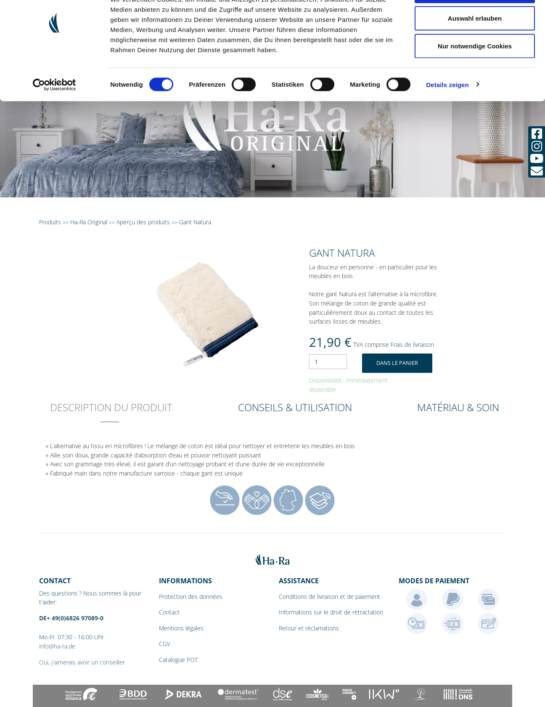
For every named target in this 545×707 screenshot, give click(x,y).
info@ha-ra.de (57, 646)
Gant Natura (195, 222)
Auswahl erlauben (475, 49)
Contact (169, 612)
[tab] (111, 413)
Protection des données (190, 597)
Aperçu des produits (143, 222)
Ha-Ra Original (89, 222)
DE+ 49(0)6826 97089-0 (71, 618)
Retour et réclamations (309, 628)
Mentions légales (181, 628)
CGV (164, 644)
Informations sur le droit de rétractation (331, 612)
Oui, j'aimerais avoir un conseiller (82, 662)
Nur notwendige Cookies (475, 77)
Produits (50, 222)
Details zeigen (447, 116)
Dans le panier (397, 363)
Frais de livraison (412, 344)
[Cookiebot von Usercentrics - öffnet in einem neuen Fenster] (54, 116)
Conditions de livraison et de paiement (329, 597)
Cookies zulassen (474, 22)
